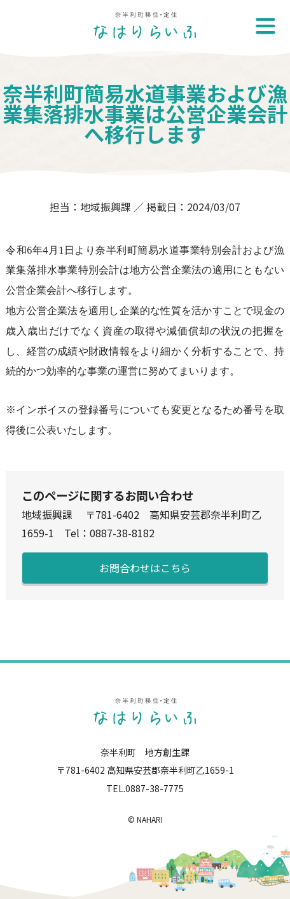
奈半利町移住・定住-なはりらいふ (145, 25)
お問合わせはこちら (145, 567)
